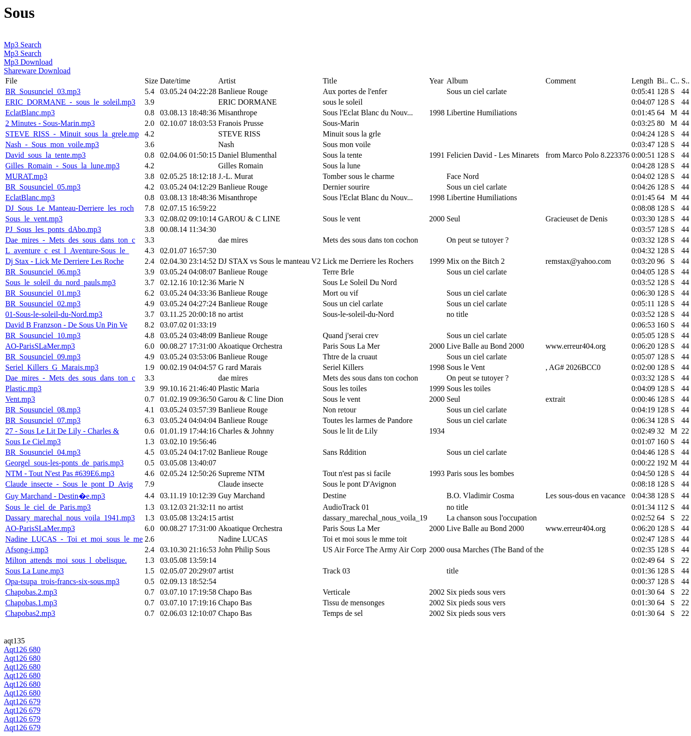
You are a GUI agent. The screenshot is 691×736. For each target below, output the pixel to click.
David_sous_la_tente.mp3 (45, 155)
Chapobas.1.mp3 (31, 603)
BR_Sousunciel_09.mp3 (43, 357)
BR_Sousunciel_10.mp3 (43, 335)
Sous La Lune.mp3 (34, 571)
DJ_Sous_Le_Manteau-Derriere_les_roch (69, 208)
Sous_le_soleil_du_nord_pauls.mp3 (60, 282)
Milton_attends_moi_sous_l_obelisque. (66, 560)
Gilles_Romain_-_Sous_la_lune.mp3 (62, 166)
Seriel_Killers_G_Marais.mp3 (51, 367)
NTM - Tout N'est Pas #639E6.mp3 (59, 473)
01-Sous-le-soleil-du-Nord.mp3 (53, 314)
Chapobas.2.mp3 (31, 592)
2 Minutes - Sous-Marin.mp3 (50, 123)
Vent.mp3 (20, 399)
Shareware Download (37, 71)
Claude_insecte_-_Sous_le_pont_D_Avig (69, 484)
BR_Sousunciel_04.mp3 (43, 452)
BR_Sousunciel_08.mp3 (43, 410)
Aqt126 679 (22, 701)
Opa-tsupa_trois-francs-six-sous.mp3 (62, 581)
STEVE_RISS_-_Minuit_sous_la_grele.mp (72, 134)
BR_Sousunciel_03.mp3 (43, 91)
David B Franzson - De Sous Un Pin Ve (66, 325)
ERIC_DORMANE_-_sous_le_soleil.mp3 (70, 102)
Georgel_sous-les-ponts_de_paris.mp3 (64, 463)
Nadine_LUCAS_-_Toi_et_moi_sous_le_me (74, 539)
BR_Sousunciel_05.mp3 (43, 187)
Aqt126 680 (22, 649)
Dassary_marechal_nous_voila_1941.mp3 (70, 518)
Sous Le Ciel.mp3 (33, 441)
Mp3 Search (22, 45)
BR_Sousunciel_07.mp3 (43, 420)
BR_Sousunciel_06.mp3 (43, 272)
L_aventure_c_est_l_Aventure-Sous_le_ (67, 250)
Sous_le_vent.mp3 (34, 219)
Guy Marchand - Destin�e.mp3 (55, 496)
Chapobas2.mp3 (30, 613)
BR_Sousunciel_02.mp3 (43, 304)
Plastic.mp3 (23, 388)
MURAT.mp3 (26, 176)
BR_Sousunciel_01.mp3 (43, 293)
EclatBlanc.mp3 (30, 113)
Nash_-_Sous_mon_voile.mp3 (52, 144)
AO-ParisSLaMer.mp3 (40, 346)
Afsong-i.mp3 (26, 549)
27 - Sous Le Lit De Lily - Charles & (62, 431)
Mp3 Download (28, 62)
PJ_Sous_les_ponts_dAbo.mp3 (53, 229)
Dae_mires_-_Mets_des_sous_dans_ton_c (70, 240)
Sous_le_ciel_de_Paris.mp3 (48, 507)
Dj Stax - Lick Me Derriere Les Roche (64, 261)
